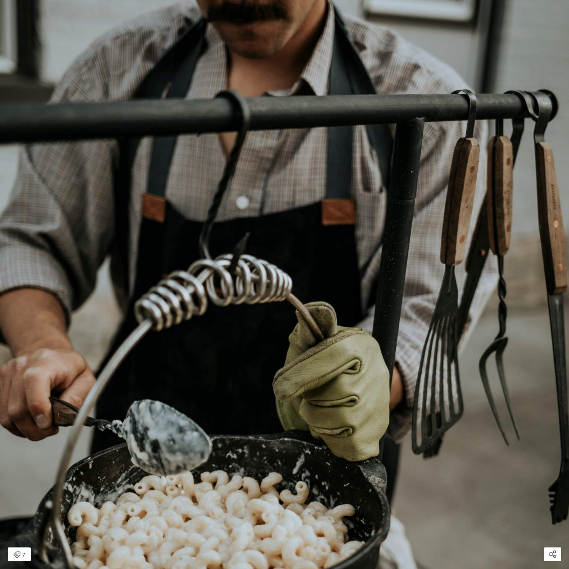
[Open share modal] (552, 554)
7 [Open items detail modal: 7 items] (19, 555)
